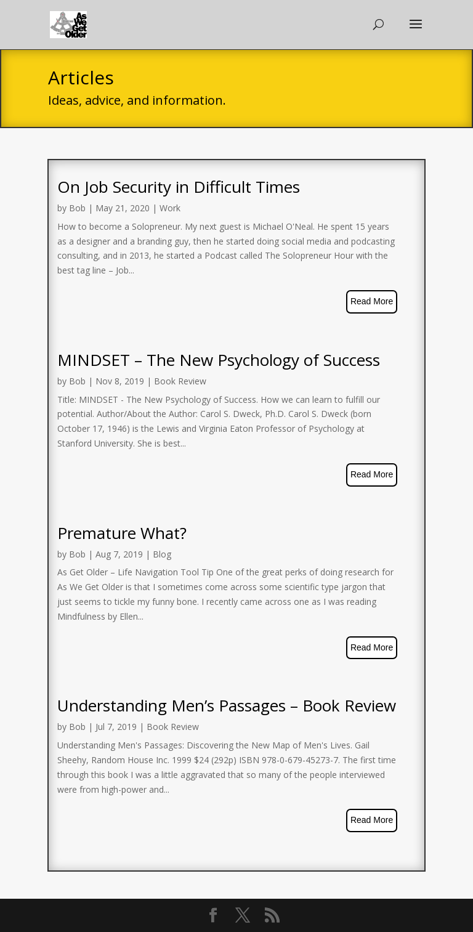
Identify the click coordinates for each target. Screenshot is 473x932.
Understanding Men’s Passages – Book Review (226, 705)
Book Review (180, 381)
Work (170, 208)
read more (371, 301)
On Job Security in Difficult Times (178, 187)
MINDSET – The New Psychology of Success (218, 360)
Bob (77, 208)
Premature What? (122, 533)
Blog (162, 554)
